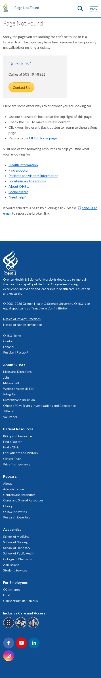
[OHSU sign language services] (21, 627)
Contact (9, 341)
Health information (23, 165)
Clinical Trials (12, 459)
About (7, 483)
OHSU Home (12, 335)
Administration (13, 489)
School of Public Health (19, 553)
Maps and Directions (17, 371)
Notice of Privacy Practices (22, 319)
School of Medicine (16, 536)
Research (11, 476)
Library (8, 506)
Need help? (17, 197)
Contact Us (21, 87)
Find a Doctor (12, 441)
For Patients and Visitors (20, 453)
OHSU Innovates (15, 512)
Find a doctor (18, 170)
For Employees (15, 582)
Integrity (9, 394)
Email (6, 595)
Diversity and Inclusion (19, 400)
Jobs (6, 377)
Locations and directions (27, 181)
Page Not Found (26, 7)
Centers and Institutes (19, 495)
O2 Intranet (11, 589)
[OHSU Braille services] (9, 627)
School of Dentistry (16, 548)
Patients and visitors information (33, 175)
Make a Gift (11, 383)
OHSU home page (43, 138)
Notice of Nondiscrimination (22, 324)
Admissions (11, 565)
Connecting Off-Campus (20, 601)
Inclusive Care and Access (24, 613)
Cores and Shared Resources (23, 500)
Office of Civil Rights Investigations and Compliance (39, 405)
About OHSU (18, 186)
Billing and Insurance (17, 436)
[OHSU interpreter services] (34, 627)
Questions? (19, 63)
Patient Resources (18, 429)
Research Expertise (16, 517)
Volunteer (10, 417)
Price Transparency (16, 464)
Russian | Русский (15, 352)
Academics (12, 529)
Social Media (18, 192)
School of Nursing (15, 542)
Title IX (8, 411)
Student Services (15, 570)
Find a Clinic (11, 447)
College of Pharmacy (17, 559)
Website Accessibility (18, 388)
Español (8, 347)
